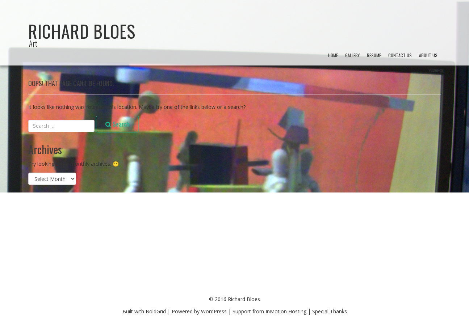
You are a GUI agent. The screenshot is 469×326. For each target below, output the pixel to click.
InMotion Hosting (285, 311)
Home (333, 55)
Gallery (352, 55)
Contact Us (400, 55)
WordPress (214, 311)
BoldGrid (156, 311)
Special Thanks (329, 311)
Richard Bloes (81, 31)
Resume (374, 55)
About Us (428, 55)
